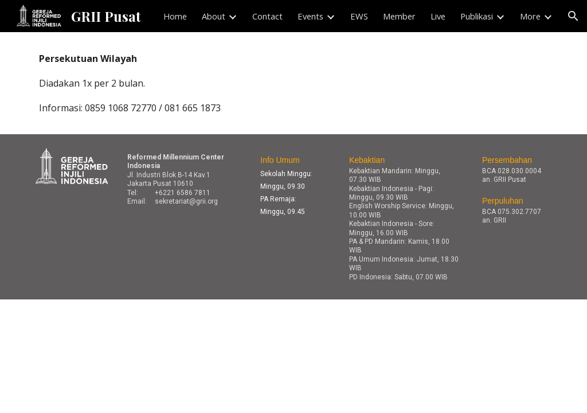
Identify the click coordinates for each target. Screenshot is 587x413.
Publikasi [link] (476, 16)
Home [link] (175, 16)
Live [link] (438, 16)
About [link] (213, 16)
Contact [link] (267, 16)
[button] (573, 16)
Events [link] (310, 16)
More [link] (530, 16)
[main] (293, 83)
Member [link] (399, 16)
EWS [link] (359, 16)
